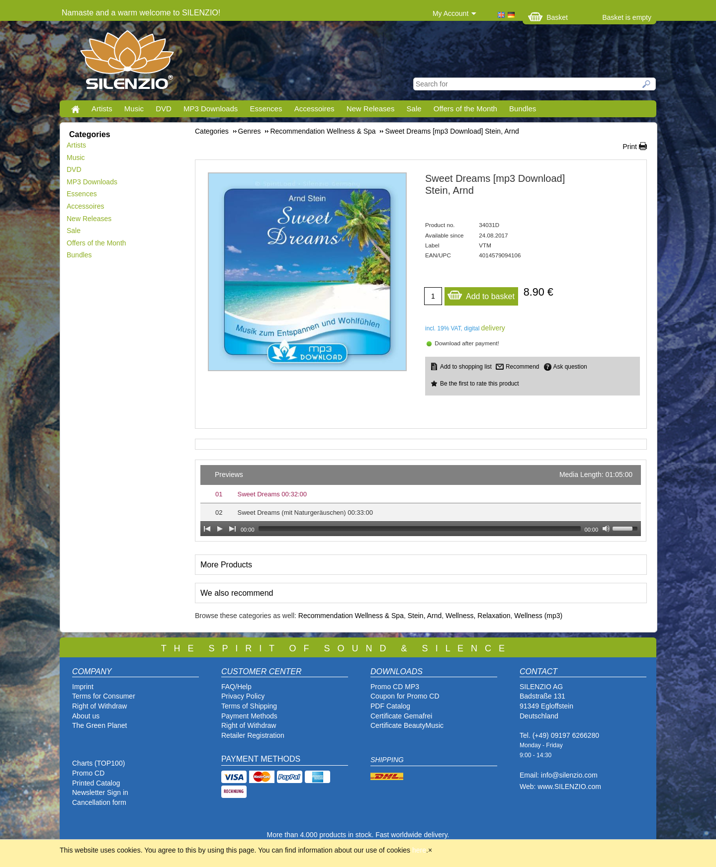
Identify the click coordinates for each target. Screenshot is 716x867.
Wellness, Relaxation (478, 616)
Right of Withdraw (99, 706)
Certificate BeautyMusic (407, 725)
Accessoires (314, 108)
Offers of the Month (465, 108)
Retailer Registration (252, 735)
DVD (164, 108)
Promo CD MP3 (394, 687)
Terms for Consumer (103, 696)
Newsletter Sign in (100, 792)
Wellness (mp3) (538, 616)
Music (134, 108)
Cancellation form (100, 802)
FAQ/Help (236, 687)
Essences (266, 108)
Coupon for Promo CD (405, 696)
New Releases (371, 108)
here (419, 850)
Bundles (522, 108)
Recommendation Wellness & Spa (351, 616)
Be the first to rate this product (479, 383)
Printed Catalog (96, 783)
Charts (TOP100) (98, 763)
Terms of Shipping (249, 706)
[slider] (420, 528)
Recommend (522, 366)
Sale (414, 108)
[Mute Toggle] (606, 529)
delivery (493, 328)
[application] (420, 500)
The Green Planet (99, 725)
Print (630, 147)
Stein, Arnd (425, 616)
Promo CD (88, 773)
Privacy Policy (243, 696)
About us (85, 716)
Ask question (570, 366)
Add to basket (481, 294)
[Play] (220, 529)
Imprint (82, 687)
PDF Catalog (390, 706)
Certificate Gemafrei (401, 716)
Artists (101, 108)
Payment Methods (249, 716)
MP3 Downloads (210, 108)
